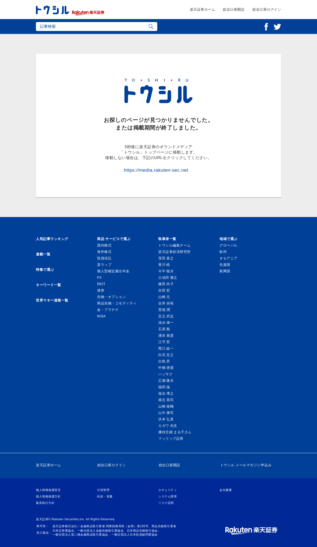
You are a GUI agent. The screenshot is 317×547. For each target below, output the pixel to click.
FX (99, 277)
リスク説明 (166, 503)
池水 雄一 (166, 323)
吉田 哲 (164, 290)
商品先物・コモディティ (117, 303)
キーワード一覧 (48, 285)
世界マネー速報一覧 (52, 300)
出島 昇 (164, 361)
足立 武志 (166, 316)
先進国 (224, 265)
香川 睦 (164, 265)
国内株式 (104, 245)
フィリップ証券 (171, 438)
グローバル (228, 245)
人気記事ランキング (52, 239)
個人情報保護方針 (48, 496)
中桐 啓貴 (166, 368)
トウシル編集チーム (174, 245)
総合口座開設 (233, 9)
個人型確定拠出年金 (113, 271)
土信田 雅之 (167, 277)
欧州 (223, 252)
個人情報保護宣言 (48, 490)
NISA (101, 316)
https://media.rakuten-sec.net (156, 170)
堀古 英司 (166, 400)
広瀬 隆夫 (166, 381)
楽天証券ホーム (202, 9)
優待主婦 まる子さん (175, 432)
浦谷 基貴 (166, 335)
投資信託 (104, 258)
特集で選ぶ (45, 270)
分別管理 (103, 490)
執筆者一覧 (167, 239)
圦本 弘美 (166, 419)
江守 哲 (164, 342)
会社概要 (225, 490)
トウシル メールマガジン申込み (245, 465)
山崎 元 (164, 297)
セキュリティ (167, 490)
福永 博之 (166, 393)
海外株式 (104, 252)
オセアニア (228, 258)
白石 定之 (166, 355)
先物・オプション (111, 297)
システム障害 (167, 496)
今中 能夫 (166, 271)
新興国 (224, 271)
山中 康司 (166, 413)
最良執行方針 (45, 503)
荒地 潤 (164, 310)
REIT (101, 284)
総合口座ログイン (266, 9)
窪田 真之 (166, 258)
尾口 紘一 (166, 348)
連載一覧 (43, 254)
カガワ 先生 (167, 426)
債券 (100, 290)
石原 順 (164, 329)
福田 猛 (164, 387)
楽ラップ (104, 265)
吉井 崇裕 (166, 303)
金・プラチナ (108, 310)
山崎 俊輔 (166, 406)
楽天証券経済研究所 (174, 252)
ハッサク (165, 374)
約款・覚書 (105, 496)
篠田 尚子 (166, 284)
